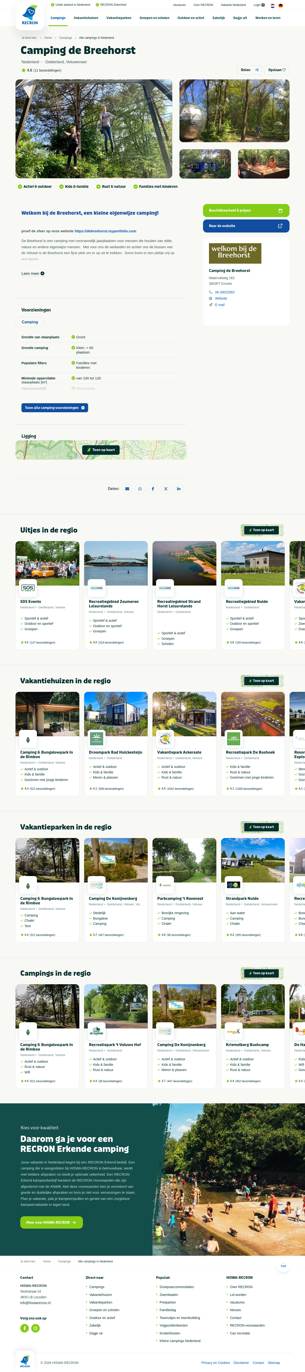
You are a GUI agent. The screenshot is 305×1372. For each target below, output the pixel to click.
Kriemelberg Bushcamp (247, 1044)
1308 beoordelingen (248, 788)
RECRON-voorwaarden (247, 1325)
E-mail (220, 305)
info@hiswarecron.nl (35, 1303)
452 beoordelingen (248, 1081)
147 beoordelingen (42, 642)
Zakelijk (219, 18)
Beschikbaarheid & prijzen (245, 210)
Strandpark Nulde (242, 898)
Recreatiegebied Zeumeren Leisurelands (114, 604)
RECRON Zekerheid (111, 4)
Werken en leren (267, 18)
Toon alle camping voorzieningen (55, 408)
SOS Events (30, 601)
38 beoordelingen (110, 1081)
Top (283, 1265)
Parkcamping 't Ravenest (180, 898)
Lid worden (238, 1295)
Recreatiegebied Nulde (247, 601)
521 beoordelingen (42, 788)
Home (48, 37)
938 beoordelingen (111, 788)
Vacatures (179, 5)
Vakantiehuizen (86, 18)
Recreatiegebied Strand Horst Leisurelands (179, 604)
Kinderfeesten (170, 1333)
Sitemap (274, 1362)
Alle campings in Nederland (96, 37)
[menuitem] (58, 18)
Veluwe (60, 607)
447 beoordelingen (111, 935)
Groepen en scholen (154, 18)
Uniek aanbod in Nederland (70, 4)
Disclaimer (241, 1362)
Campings (58, 18)
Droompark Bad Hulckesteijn (115, 752)
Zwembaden (169, 1295)
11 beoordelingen (47, 70)
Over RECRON (203, 5)
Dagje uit (240, 18)
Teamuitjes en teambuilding (180, 1318)
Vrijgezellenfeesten (174, 1325)
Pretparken (168, 1302)
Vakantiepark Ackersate (179, 752)
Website (221, 298)
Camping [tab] (30, 322)
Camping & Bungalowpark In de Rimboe (46, 754)
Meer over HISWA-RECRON (51, 1222)
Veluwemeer (269, 904)
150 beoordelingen (248, 642)
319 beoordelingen (111, 642)
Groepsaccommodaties (177, 1287)
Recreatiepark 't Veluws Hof (115, 1044)
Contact (235, 1318)
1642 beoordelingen (180, 788)
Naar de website (245, 226)
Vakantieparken (119, 18)
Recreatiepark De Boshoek (250, 752)
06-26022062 (225, 292)
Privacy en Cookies (215, 1362)
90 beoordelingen (179, 935)
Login (259, 5)
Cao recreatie (240, 1333)
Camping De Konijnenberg (113, 898)
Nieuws (235, 1310)
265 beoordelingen (248, 935)
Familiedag (168, 1310)
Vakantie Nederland (233, 5)
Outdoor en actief (191, 18)
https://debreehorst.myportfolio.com (105, 231)
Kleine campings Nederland (180, 1341)
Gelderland (46, 607)
